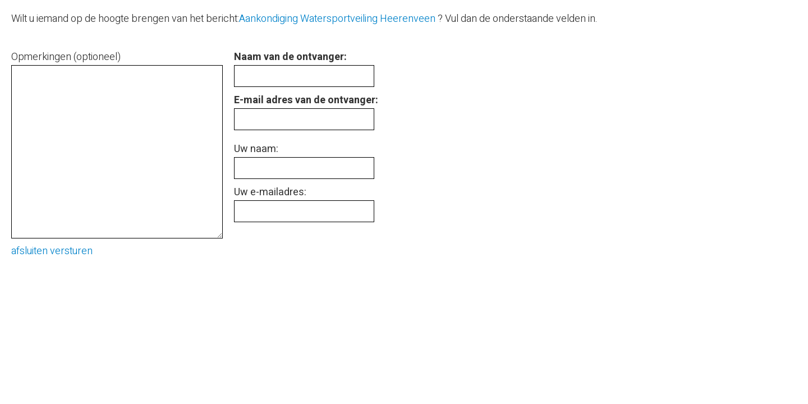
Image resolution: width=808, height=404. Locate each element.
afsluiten (29, 251)
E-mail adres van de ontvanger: (306, 100)
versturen (71, 251)
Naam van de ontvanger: (290, 57)
